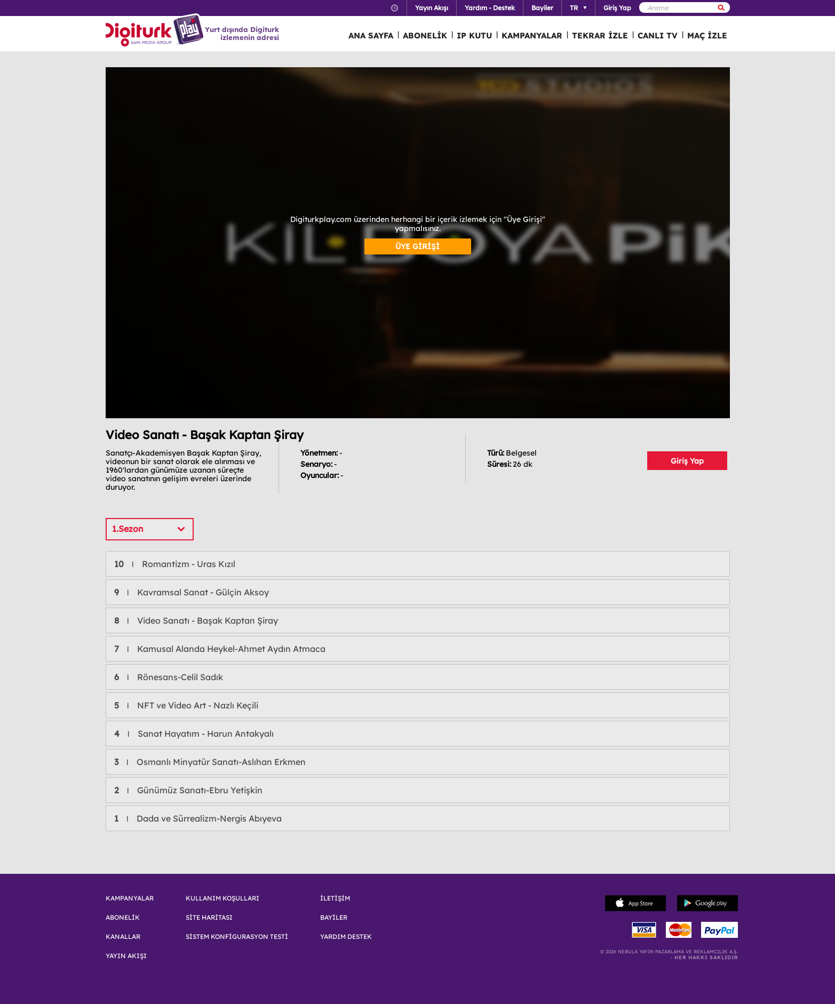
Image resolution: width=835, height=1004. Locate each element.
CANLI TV (658, 35)
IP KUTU (474, 35)
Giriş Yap (687, 461)
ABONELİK (425, 35)
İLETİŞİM (335, 898)
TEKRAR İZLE (600, 35)
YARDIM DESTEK (346, 937)
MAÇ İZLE (707, 35)
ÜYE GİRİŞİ (417, 246)
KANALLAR (123, 937)
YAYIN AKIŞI (126, 956)
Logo (156, 31)
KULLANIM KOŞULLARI (222, 898)
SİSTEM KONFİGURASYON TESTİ (237, 937)
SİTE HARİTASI (209, 917)
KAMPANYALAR (532, 35)
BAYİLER (333, 917)
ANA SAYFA (370, 35)
